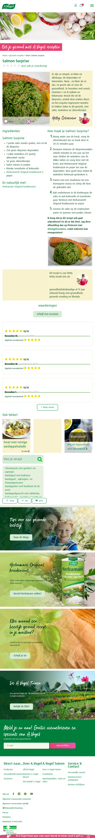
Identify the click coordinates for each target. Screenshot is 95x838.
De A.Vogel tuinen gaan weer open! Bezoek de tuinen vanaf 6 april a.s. (50, 836)
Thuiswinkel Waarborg (12, 808)
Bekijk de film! (21, 706)
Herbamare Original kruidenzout (19, 186)
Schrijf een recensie (47, 314)
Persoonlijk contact (76, 773)
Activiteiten (47, 774)
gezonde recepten (16, 56)
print (39, 500)
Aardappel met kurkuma (17, 475)
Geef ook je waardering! (35, 66)
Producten (8, 770)
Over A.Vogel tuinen (51, 770)
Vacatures (8, 779)
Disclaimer (6, 817)
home (4, 56)
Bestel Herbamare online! (27, 593)
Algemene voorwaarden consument (16, 799)
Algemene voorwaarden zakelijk (15, 804)
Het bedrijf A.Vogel (31, 782)
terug (10, 500)
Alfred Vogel (28, 770)
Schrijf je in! (20, 655)
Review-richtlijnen (76, 785)
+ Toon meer (47, 407)
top (25, 500)
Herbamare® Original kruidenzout (23, 172)
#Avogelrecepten (57, 229)
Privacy (5, 813)
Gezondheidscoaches (13, 774)
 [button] (92, 5)
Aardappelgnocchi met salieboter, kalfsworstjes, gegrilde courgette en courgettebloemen (23, 497)
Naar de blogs (21, 537)
